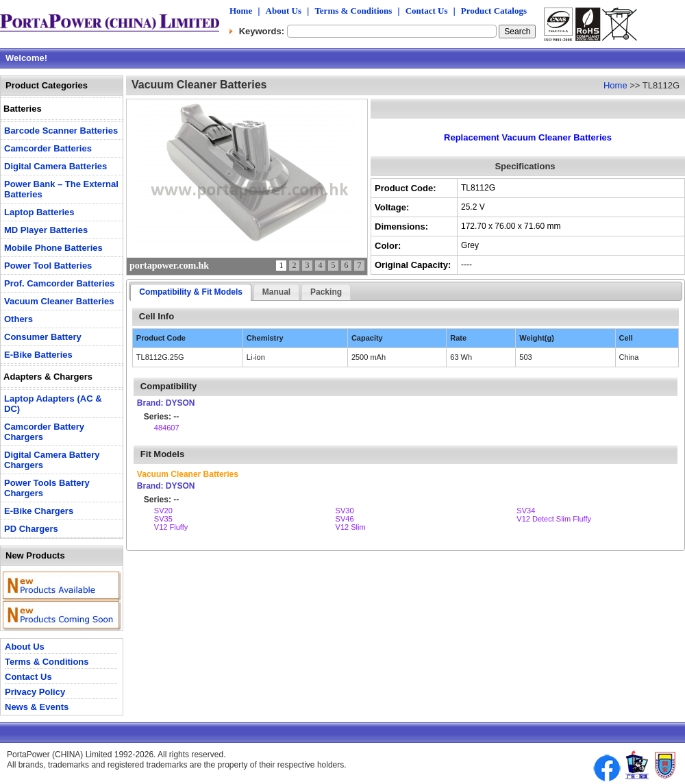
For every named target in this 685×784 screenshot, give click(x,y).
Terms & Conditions (353, 10)
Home (240, 10)
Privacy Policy (35, 692)
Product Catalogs (494, 10)
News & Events (36, 707)
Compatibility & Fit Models (190, 292)
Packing (326, 292)
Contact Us (427, 10)
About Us (283, 10)
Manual (276, 292)
